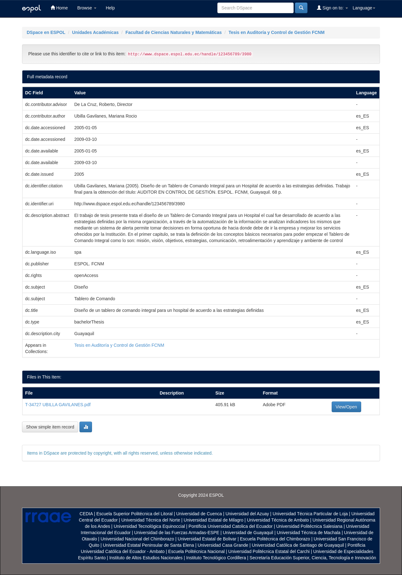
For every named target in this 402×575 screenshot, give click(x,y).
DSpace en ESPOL (46, 32)
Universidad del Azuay (247, 513)
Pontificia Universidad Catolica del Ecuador (230, 526)
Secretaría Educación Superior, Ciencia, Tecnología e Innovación (313, 557)
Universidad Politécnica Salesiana (309, 526)
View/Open (346, 406)
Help (110, 7)
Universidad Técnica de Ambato (278, 519)
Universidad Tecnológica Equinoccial (149, 526)
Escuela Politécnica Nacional (196, 551)
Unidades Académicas (95, 32)
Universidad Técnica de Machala (308, 532)
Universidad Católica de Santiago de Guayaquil (298, 545)
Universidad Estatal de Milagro (213, 519)
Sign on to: (332, 7)
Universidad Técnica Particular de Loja (310, 513)
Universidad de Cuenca (199, 513)
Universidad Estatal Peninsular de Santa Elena (148, 545)
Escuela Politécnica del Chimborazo (275, 538)
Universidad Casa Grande (223, 545)
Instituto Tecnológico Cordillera (216, 557)
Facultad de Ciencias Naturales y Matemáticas (173, 32)
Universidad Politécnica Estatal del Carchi (269, 551)
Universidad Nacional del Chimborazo (137, 538)
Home (59, 7)
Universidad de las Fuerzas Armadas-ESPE (176, 532)
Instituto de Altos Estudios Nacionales (145, 557)
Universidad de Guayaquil (248, 532)
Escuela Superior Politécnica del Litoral (134, 513)
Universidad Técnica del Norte (150, 519)
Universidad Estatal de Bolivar (207, 538)
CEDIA (86, 513)
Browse (86, 7)
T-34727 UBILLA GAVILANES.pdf (57, 404)
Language (364, 7)
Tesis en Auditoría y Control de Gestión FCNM (277, 32)
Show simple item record (50, 426)
